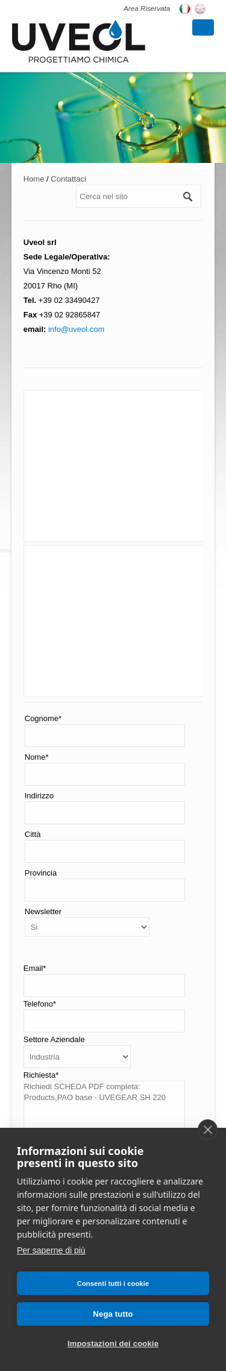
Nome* (37, 757)
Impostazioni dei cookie (113, 1343)
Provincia (41, 872)
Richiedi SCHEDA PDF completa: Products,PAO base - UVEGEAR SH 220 (104, 1111)
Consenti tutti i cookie (113, 1283)
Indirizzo (39, 795)
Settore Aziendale (54, 1039)
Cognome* (43, 718)
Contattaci (68, 178)
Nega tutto (113, 1314)
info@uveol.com (75, 329)
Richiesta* (41, 1075)
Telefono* (40, 1003)
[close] (208, 1129)
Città (33, 834)
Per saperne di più (51, 1250)
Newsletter (43, 911)
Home (34, 178)
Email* (35, 968)
